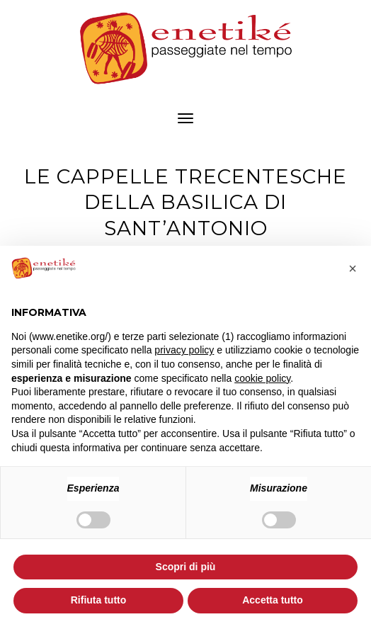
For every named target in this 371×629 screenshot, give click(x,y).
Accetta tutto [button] (272, 600)
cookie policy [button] (262, 378)
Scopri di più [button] (186, 566)
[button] (352, 268)
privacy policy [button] (184, 350)
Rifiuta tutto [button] (99, 600)
